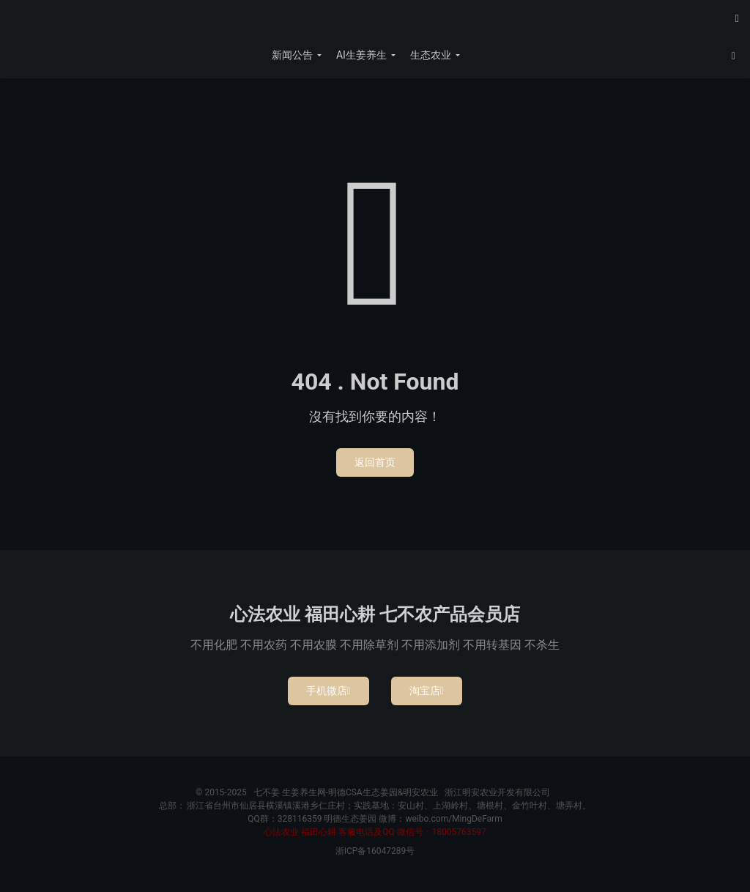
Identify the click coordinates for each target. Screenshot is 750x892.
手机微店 (328, 690)
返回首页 (375, 462)
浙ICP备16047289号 (375, 851)
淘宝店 (426, 690)
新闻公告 (292, 55)
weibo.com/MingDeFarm (453, 819)
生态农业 (430, 55)
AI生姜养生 (361, 55)
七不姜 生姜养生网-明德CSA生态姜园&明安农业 (375, 22)
